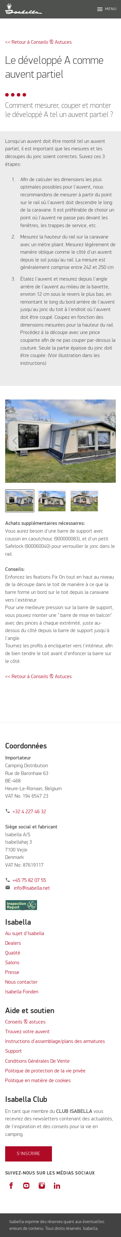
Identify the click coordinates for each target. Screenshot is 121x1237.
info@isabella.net (32, 888)
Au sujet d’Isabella (24, 933)
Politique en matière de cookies (38, 1080)
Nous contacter (21, 982)
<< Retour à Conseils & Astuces (38, 42)
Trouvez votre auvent (27, 1032)
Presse (12, 972)
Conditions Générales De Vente (37, 1061)
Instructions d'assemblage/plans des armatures (55, 1041)
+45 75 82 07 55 (29, 880)
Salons (12, 962)
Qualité (12, 953)
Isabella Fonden (21, 992)
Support (13, 1051)
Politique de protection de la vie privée (45, 1071)
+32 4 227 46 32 (29, 812)
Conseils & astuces (25, 1022)
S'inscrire (29, 1153)
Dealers (13, 943)
